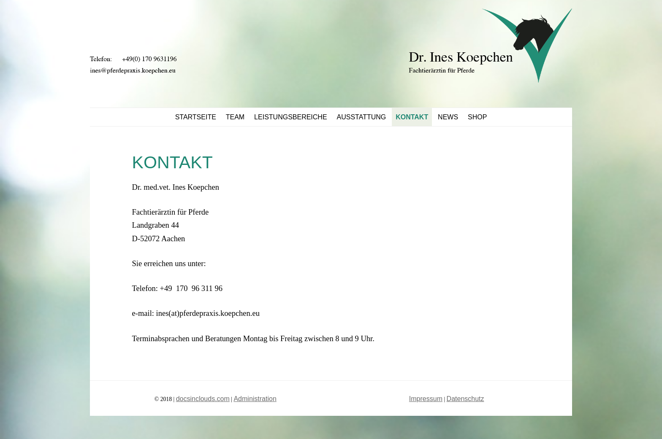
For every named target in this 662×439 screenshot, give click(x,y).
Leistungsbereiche (290, 117)
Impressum (425, 398)
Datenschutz (465, 398)
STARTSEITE (195, 117)
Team (235, 117)
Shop (477, 117)
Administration (254, 398)
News (448, 117)
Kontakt (412, 117)
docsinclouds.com (203, 398)
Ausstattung (361, 117)
